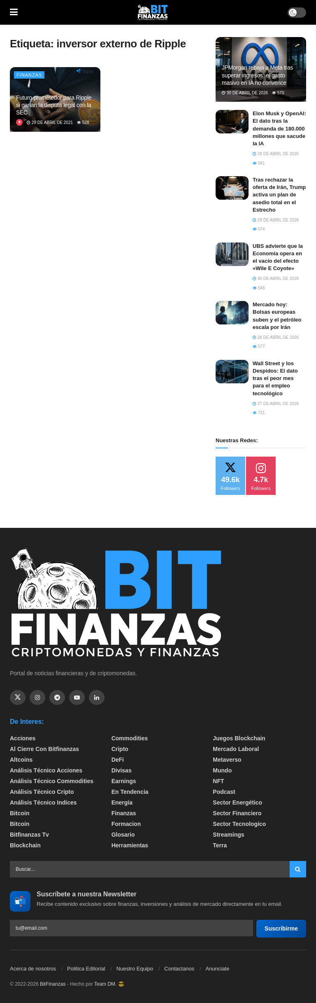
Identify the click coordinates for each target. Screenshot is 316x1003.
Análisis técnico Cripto (42, 791)
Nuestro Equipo (134, 969)
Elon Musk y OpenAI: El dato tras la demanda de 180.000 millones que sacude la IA (279, 128)
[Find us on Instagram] (37, 697)
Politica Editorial (86, 969)
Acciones (22, 738)
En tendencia (130, 791)
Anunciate (217, 969)
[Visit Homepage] (153, 12)
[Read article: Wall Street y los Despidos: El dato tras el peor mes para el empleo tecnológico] (232, 371)
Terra (220, 845)
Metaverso (227, 759)
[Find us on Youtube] (77, 697)
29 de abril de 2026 (276, 154)
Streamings (228, 834)
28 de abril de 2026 (276, 337)
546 (259, 288)
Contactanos (179, 969)
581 (259, 163)
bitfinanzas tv (29, 834)
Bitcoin (19, 813)
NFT (218, 781)
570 (278, 93)
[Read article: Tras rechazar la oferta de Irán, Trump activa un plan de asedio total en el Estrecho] (232, 188)
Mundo (222, 770)
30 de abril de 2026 (245, 93)
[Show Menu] (14, 12)
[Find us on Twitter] (18, 697)
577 (259, 346)
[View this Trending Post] (19, 122)
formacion (126, 824)
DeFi (118, 759)
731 (259, 413)
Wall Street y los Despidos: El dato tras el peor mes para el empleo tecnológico (275, 378)
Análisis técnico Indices (43, 802)
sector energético (237, 802)
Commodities (130, 738)
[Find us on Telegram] (57, 697)
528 (83, 122)
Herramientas (130, 845)
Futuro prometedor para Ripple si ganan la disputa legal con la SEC (53, 105)
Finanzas (29, 74)
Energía (122, 802)
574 (259, 229)
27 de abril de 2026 (276, 403)
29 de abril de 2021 (50, 122)
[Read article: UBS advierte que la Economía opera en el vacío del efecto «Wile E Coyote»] (232, 254)
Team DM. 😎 (109, 984)
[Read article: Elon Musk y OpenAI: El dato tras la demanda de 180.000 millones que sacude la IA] (232, 121)
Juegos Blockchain (239, 738)
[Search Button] (298, 869)
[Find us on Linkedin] (97, 697)
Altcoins (21, 759)
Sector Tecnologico (239, 824)
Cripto (120, 749)
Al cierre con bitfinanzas (44, 749)
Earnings (124, 781)
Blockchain (25, 845)
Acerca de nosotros (33, 969)
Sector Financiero (237, 813)
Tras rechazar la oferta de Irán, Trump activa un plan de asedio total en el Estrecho (279, 195)
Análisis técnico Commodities (51, 781)
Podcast (224, 791)
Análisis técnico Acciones (46, 770)
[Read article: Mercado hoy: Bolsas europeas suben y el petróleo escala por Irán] (232, 312)
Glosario (123, 834)
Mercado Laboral (236, 749)
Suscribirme (281, 928)
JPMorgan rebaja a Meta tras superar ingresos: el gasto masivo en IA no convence (257, 75)
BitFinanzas (53, 984)
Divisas (122, 770)
